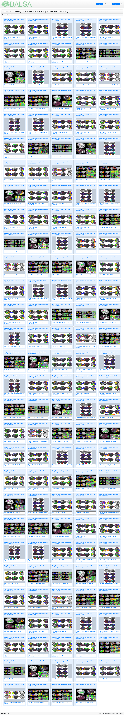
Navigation (115, 4)
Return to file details (7, 14)
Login (99, 4)
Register (107, 4)
